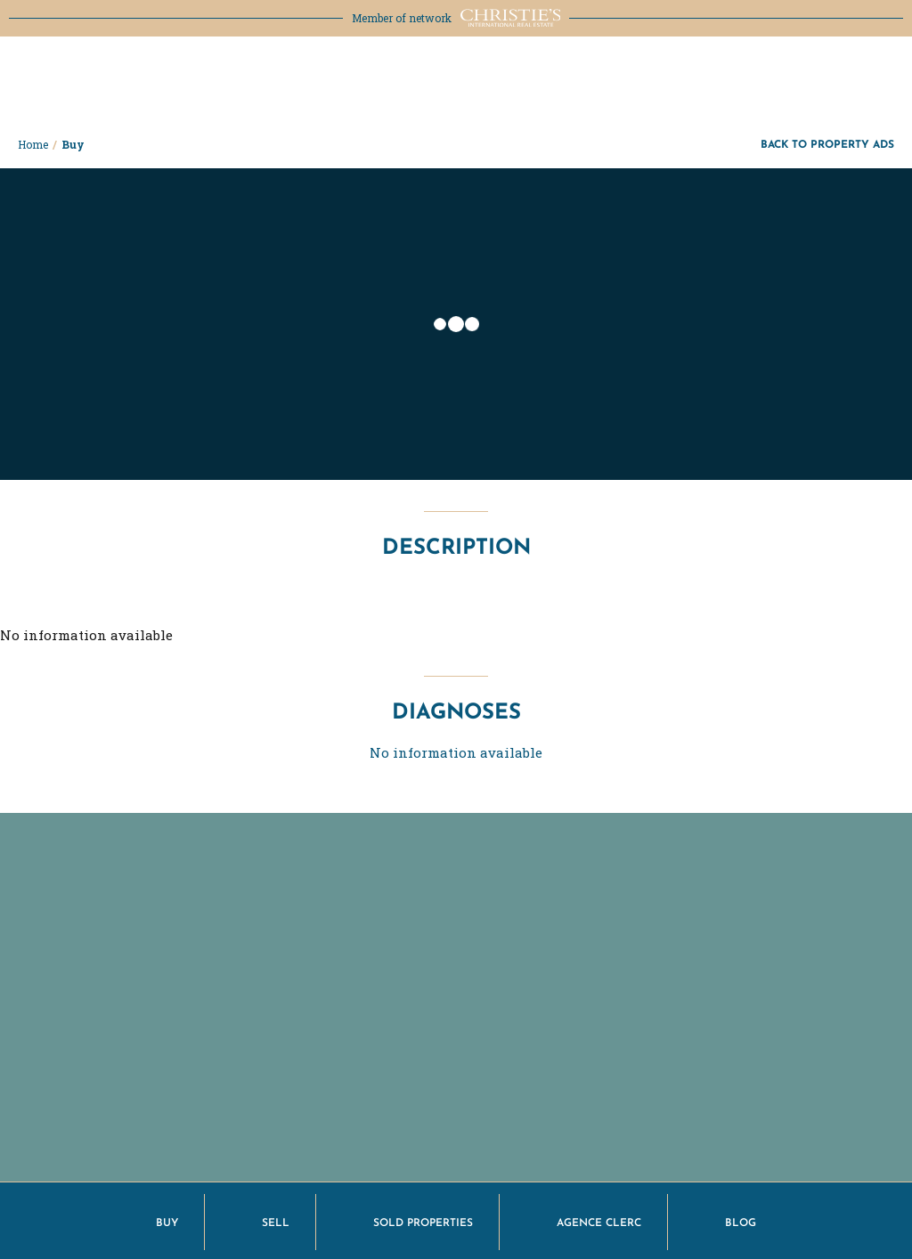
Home (33, 144)
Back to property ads (827, 143)
